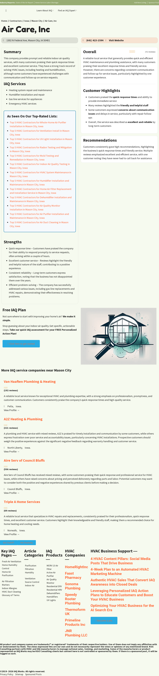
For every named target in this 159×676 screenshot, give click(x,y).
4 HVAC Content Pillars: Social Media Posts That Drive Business (120, 561)
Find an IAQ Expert (67, 10)
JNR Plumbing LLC (76, 633)
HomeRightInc (76, 567)
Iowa (26, 20)
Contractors (16, 20)
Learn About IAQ (45, 10)
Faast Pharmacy (73, 575)
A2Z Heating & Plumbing (23, 419)
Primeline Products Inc (75, 622)
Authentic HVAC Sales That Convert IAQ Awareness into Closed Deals (123, 582)
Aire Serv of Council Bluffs (24, 460)
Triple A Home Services (22, 501)
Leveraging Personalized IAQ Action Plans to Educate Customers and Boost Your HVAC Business (122, 595)
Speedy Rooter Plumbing (72, 599)
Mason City (37, 20)
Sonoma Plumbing (72, 586)
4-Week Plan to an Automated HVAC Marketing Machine (120, 571)
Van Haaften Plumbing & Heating (30, 381)
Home (4, 20)
